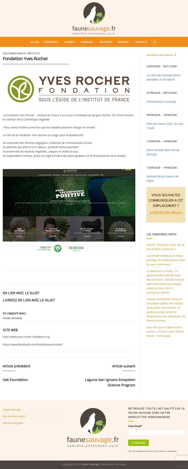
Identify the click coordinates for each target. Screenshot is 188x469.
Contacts (141, 42)
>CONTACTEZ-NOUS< (165, 213)
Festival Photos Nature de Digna (162, 178)
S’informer (52, 42)
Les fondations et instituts (21, 53)
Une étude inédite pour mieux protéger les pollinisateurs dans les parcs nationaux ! (166, 260)
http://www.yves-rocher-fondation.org (26, 336)
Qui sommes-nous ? (15, 416)
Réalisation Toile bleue (113, 464)
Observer (88, 42)
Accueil (35, 42)
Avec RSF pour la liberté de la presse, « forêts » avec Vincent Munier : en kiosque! (165, 331)
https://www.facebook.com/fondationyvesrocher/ (33, 344)
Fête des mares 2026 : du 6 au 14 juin (165, 126)
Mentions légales (13, 423)
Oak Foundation (15, 380)
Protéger (106, 42)
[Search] (154, 42)
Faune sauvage (12, 318)
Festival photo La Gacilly (161, 101)
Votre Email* (135, 426)
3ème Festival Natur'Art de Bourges (163, 152)
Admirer (70, 42)
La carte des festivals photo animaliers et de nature (164, 77)
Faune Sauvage (12, 409)
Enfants (124, 42)
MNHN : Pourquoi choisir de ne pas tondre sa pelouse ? (165, 247)
